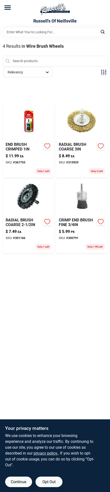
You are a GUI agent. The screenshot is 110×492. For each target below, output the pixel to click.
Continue (18, 482)
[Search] (103, 32)
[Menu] (7, 7)
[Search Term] (55, 32)
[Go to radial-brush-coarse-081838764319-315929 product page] (82, 141)
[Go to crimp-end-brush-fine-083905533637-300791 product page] (82, 216)
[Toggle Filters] (104, 72)
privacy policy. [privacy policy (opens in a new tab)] (46, 453)
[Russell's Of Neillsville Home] (55, 9)
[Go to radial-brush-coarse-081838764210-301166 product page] (28, 216)
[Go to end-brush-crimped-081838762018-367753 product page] (28, 141)
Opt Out (49, 482)
